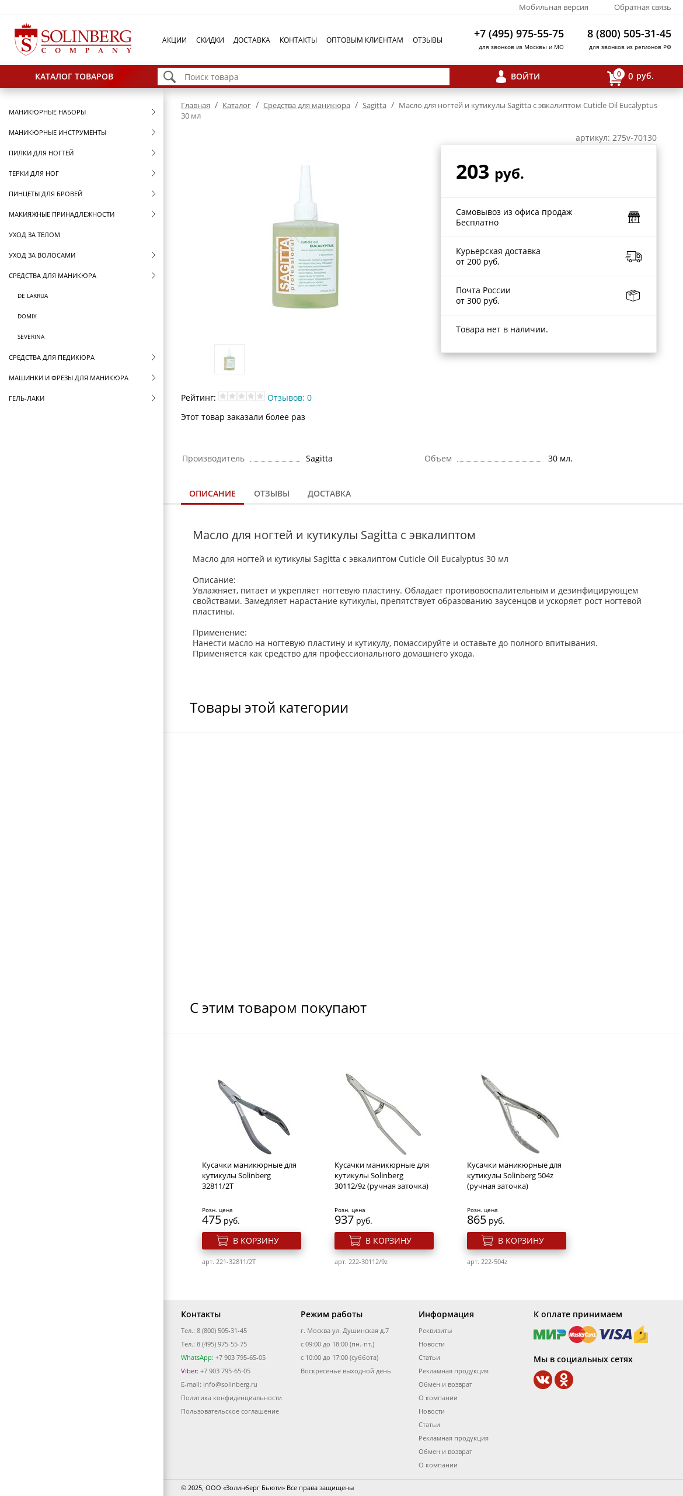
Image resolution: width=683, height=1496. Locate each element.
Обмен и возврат (445, 1384)
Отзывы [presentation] (272, 493)
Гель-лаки (26, 398)
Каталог (236, 105)
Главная (195, 105)
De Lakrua (33, 295)
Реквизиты (435, 1330)
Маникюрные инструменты (57, 132)
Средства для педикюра (52, 357)
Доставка (252, 40)
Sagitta (374, 105)
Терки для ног (34, 173)
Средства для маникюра (52, 275)
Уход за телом (34, 234)
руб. (630, 77)
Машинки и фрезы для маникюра (68, 377)
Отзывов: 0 (289, 397)
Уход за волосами (42, 255)
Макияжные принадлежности (61, 214)
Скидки (210, 40)
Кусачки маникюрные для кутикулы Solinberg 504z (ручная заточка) (514, 1175)
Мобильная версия (553, 7)
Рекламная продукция (454, 1370)
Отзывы (427, 40)
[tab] (212, 494)
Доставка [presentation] (329, 493)
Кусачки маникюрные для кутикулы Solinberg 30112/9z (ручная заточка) (381, 1175)
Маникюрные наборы (47, 111)
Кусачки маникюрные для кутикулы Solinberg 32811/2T (249, 1175)
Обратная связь (642, 7)
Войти (525, 76)
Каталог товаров (74, 76)
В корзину (256, 1240)
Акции (174, 40)
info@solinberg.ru (230, 1384)
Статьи (429, 1357)
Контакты (298, 40)
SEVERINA (31, 336)
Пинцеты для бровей (45, 193)
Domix (27, 316)
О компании (438, 1397)
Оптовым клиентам (364, 40)
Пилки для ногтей (41, 152)
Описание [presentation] (212, 493)
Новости (432, 1343)
